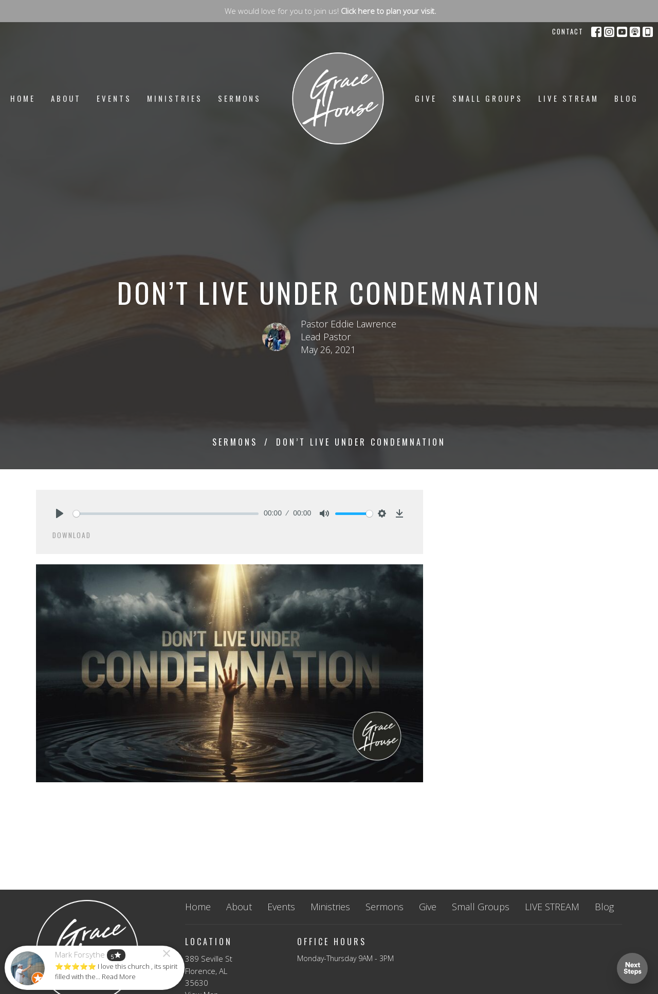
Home (22, 98)
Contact (567, 31)
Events (114, 98)
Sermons (239, 98)
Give (426, 98)
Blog (626, 98)
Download (71, 535)
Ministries (175, 98)
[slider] (166, 514)
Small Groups (487, 98)
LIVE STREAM (568, 98)
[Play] (59, 513)
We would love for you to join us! (330, 11)
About (66, 98)
